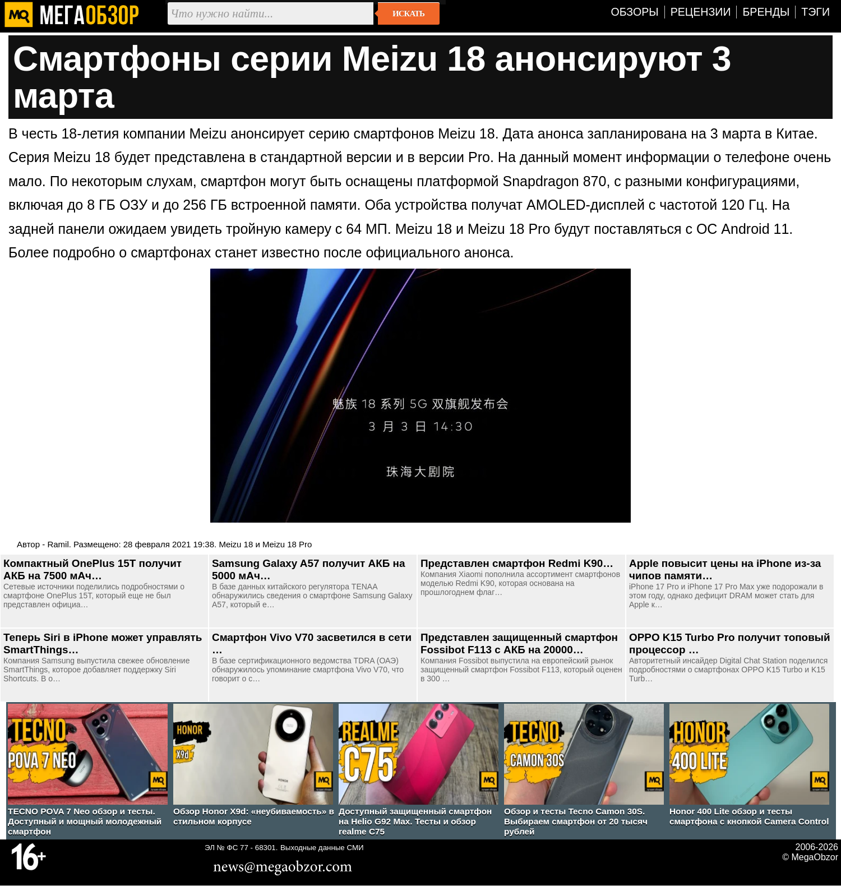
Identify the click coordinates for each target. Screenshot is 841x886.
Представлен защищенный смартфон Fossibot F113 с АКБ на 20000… (519, 643)
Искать (408, 13)
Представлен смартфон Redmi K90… (516, 563)
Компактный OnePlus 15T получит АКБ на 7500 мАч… (92, 569)
